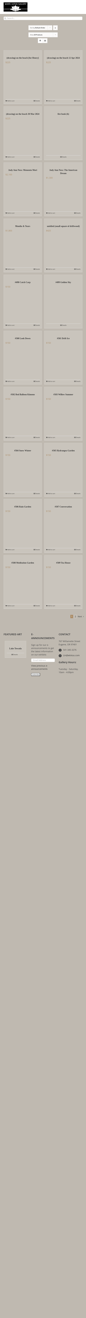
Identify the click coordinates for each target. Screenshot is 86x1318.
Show (36, 35)
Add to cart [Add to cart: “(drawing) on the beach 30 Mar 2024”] (10, 157)
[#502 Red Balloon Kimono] (23, 389)
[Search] (5, 18)
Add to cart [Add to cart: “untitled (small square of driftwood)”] (51, 269)
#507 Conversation (63, 506)
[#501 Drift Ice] (63, 332)
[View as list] (45, 40)
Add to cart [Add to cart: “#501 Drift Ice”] (51, 381)
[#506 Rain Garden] (23, 501)
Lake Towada (15, 648)
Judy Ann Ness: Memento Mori (22, 170)
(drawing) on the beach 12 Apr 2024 (63, 58)
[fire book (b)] (63, 108)
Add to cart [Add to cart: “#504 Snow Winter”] (10, 493)
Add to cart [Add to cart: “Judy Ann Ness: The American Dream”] (51, 213)
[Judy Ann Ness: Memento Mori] (23, 164)
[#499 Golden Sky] (63, 276)
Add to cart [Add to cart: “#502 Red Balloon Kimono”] (10, 437)
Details (37, 101)
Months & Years (22, 226)
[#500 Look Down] (23, 332)
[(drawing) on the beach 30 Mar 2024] (23, 108)
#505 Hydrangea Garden (63, 450)
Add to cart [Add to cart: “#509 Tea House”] (51, 606)
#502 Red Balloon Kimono (23, 394)
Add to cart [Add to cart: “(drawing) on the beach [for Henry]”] (10, 101)
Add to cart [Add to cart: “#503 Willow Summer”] (51, 437)
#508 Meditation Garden (22, 563)
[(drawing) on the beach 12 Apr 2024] (63, 52)
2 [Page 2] (75, 616)
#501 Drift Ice (63, 338)
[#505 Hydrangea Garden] (63, 445)
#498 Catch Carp (23, 282)
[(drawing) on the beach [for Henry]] (23, 52)
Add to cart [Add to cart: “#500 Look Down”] (10, 381)
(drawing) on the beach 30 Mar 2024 (22, 114)
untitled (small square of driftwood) (63, 226)
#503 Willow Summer (63, 394)
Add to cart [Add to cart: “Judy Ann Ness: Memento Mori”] (10, 213)
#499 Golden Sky (63, 282)
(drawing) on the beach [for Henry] (23, 58)
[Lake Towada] (15, 643)
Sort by (37, 28)
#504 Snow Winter (22, 450)
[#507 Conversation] (63, 501)
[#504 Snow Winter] (23, 445)
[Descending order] (55, 27)
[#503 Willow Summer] (63, 389)
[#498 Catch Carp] (23, 276)
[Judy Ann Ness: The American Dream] (63, 164)
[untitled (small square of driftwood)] (63, 220)
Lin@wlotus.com (69, 655)
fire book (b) (63, 114)
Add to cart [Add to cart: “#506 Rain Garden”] (10, 550)
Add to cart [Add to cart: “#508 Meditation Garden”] (10, 606)
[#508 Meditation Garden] (23, 557)
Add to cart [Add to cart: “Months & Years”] (10, 269)
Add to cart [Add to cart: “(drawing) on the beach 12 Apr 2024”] (51, 101)
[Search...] (43, 18)
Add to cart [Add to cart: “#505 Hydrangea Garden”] (51, 493)
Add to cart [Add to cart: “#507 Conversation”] (51, 550)
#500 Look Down (22, 338)
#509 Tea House (63, 563)
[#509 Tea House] (63, 557)
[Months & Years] (23, 220)
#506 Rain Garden (22, 506)
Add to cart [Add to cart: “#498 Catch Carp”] (10, 325)
